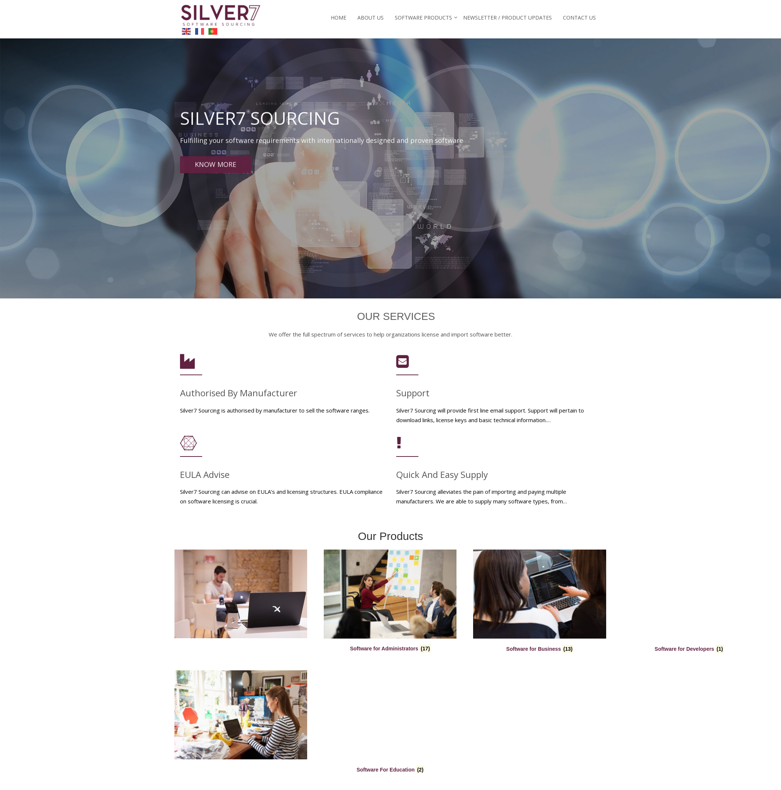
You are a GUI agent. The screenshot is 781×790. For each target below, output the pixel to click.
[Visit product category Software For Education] (241, 722)
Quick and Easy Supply (442, 478)
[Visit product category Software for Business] (390, 602)
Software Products (423, 17)
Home (338, 17)
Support (412, 397)
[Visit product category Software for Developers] (539, 602)
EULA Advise (205, 478)
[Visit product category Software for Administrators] (241, 602)
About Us (370, 17)
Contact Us (579, 17)
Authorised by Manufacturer (238, 397)
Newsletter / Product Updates (507, 17)
